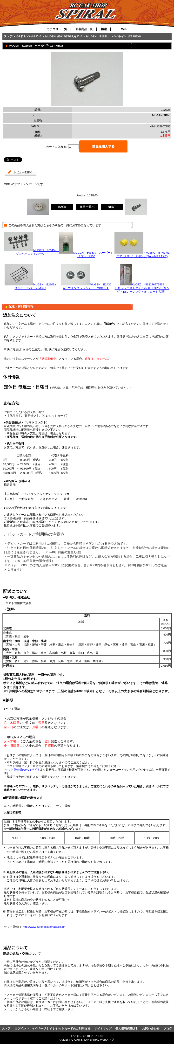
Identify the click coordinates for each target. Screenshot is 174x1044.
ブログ (167, 1028)
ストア (8, 36)
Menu (124, 29)
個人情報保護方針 (127, 1028)
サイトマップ (103, 1028)
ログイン (20, 1028)
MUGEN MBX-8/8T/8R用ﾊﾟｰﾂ (63, 36)
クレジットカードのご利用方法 (70, 1028)
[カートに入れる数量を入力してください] (73, 146)
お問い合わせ (151, 1028)
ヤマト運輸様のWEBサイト (22, 769)
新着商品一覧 (84, 29)
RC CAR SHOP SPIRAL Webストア (91, 1039)
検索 (104, 29)
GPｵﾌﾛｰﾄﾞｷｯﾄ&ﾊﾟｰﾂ (28, 36)
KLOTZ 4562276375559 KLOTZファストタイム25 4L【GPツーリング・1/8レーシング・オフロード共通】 (142, 288)
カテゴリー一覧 (57, 29)
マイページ (39, 1028)
